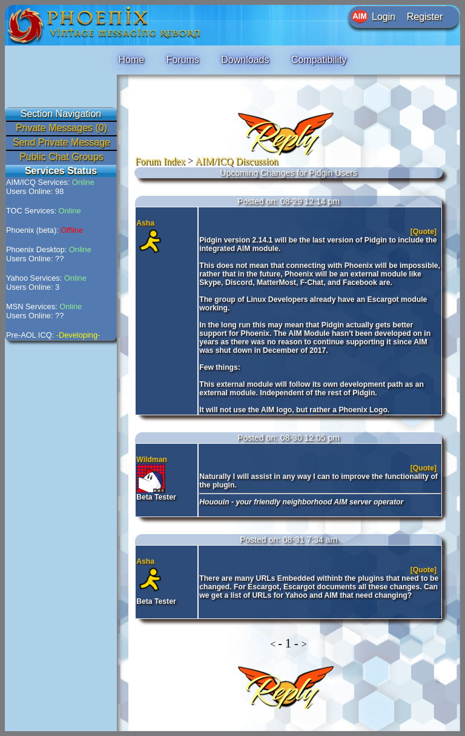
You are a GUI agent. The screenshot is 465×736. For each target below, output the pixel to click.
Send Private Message (61, 142)
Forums (183, 60)
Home (131, 60)
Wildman (151, 459)
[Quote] (425, 231)
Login (383, 17)
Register (425, 17)
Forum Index (160, 161)
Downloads (245, 60)
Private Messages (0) (61, 127)
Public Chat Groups (61, 157)
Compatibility (319, 60)
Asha (145, 223)
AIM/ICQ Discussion (237, 161)
